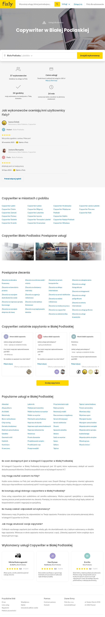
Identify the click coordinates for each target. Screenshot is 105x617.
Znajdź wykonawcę (90, 55)
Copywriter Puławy (9, 216)
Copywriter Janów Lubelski (89, 206)
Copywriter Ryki (85, 213)
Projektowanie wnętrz (36, 441)
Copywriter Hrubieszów (62, 206)
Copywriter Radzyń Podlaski (63, 219)
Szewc (55, 441)
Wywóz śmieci (84, 445)
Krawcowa (6, 448)
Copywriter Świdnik (9, 219)
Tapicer (56, 448)
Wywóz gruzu (84, 441)
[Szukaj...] (57, 4)
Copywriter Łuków (35, 206)
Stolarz (56, 434)
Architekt (5, 412)
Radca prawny (58, 408)
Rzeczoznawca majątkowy (62, 415)
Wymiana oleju (84, 412)
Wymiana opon (84, 415)
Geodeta (5, 434)
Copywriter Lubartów (36, 213)
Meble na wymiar (34, 415)
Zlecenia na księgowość (80, 291)
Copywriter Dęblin (60, 216)
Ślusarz (56, 426)
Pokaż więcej (8, 364)
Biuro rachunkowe (8, 419)
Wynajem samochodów (88, 423)
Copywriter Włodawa (61, 223)
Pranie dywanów (34, 437)
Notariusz (31, 434)
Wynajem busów (85, 419)
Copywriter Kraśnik (9, 223)
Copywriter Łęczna (35, 216)
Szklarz (56, 445)
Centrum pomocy (50, 602)
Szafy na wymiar (59, 437)
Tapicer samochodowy (87, 404)
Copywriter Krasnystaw (36, 223)
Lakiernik (31, 404)
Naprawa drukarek (34, 423)
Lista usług (5, 605)
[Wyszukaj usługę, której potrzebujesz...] (35, 4)
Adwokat (5, 404)
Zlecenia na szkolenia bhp (58, 314)
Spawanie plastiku (60, 430)
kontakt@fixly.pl (69, 605)
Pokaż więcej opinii (12, 179)
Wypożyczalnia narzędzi (88, 426)
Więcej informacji (51, 80)
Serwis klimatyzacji (60, 419)
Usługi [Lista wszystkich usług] (64, 4)
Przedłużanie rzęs (34, 445)
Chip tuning (6, 423)
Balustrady (6, 415)
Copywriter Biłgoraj (35, 209)
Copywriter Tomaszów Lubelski (39, 219)
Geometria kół (7, 437)
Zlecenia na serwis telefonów (59, 294)
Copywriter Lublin (8, 206)
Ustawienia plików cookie (29, 608)
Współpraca (25, 602)
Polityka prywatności (9, 611)
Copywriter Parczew (87, 209)
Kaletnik (5, 441)
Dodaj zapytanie (52, 383)
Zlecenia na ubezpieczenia (81, 280)
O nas (4, 602)
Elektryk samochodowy (10, 430)
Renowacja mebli (59, 412)
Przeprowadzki (33, 448)
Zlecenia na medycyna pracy (59, 306)
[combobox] (35, 4)
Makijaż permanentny (36, 408)
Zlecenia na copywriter (57, 310)
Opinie (23, 605)
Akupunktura (7, 408)
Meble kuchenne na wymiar (38, 412)
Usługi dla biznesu (52, 22)
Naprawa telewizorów (36, 430)
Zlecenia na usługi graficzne (82, 310)
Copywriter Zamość (9, 213)
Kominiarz (6, 445)
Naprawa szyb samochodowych (39, 426)
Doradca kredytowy (9, 426)
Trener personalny (86, 408)
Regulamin (5, 608)
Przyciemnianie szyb (60, 404)
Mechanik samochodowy (37, 419)
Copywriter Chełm (9, 209)
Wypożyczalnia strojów (87, 437)
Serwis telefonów (59, 423)
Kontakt (47, 605)
